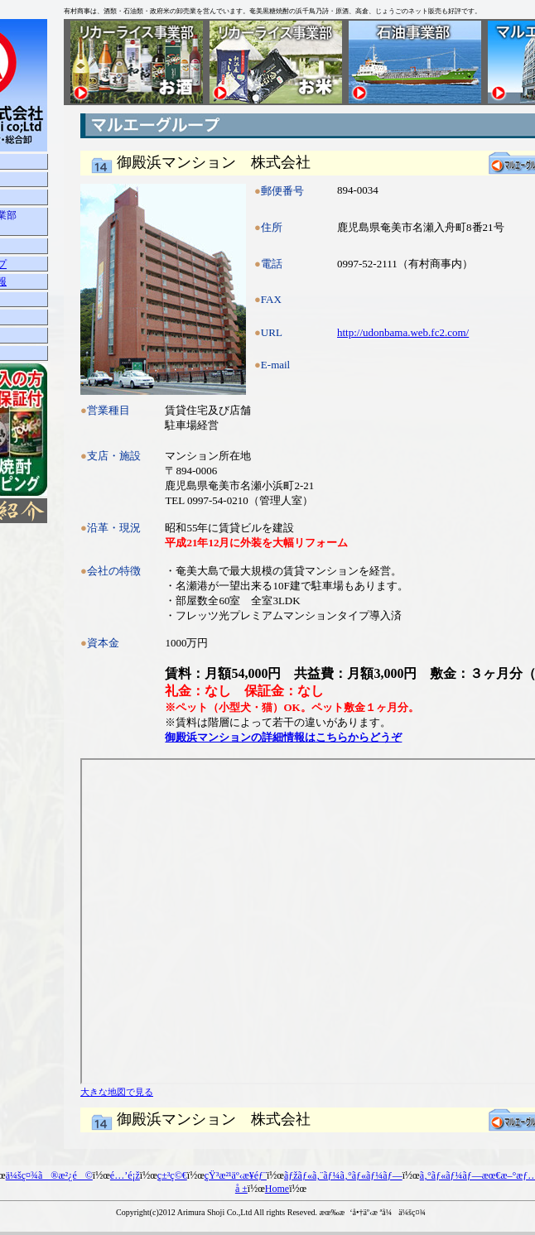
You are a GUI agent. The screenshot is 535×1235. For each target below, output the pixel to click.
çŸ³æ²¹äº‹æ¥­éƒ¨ (236, 1175)
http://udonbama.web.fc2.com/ (403, 332)
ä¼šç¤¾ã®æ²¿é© (49, 1175)
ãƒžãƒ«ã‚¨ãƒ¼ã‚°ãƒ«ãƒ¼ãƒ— (343, 1175)
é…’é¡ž (125, 1175)
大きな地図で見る (116, 1092)
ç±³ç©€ (172, 1175)
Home (277, 1188)
